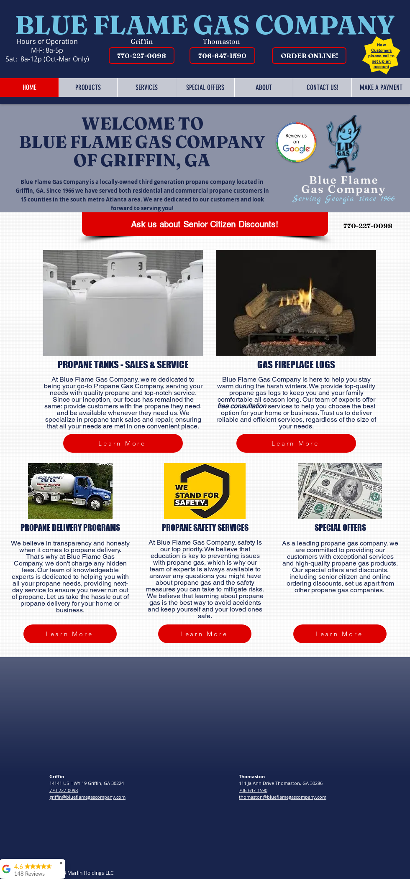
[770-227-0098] (141, 55)
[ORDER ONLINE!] (309, 55)
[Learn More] (123, 443)
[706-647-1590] (222, 55)
